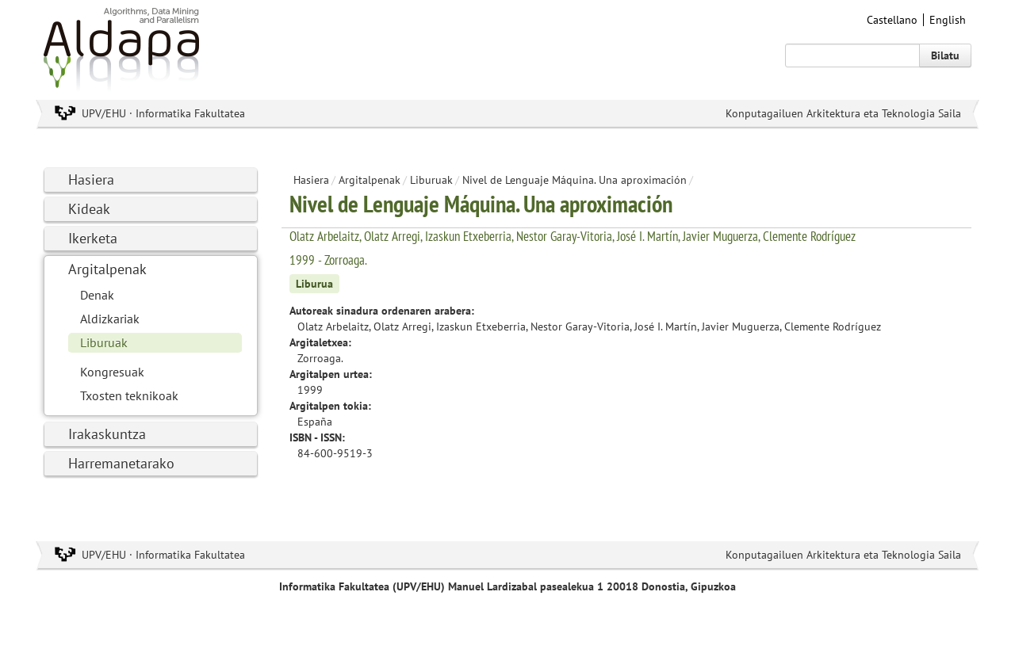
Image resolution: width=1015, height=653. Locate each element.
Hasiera (91, 179)
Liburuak (104, 342)
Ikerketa (92, 238)
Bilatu (945, 55)
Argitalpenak (107, 269)
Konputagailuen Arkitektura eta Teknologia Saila (843, 113)
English (947, 19)
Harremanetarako (121, 463)
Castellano (892, 19)
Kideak (89, 209)
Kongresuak (112, 372)
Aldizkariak (110, 318)
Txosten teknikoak (129, 395)
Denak (97, 295)
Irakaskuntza (107, 434)
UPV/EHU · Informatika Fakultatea (163, 113)
